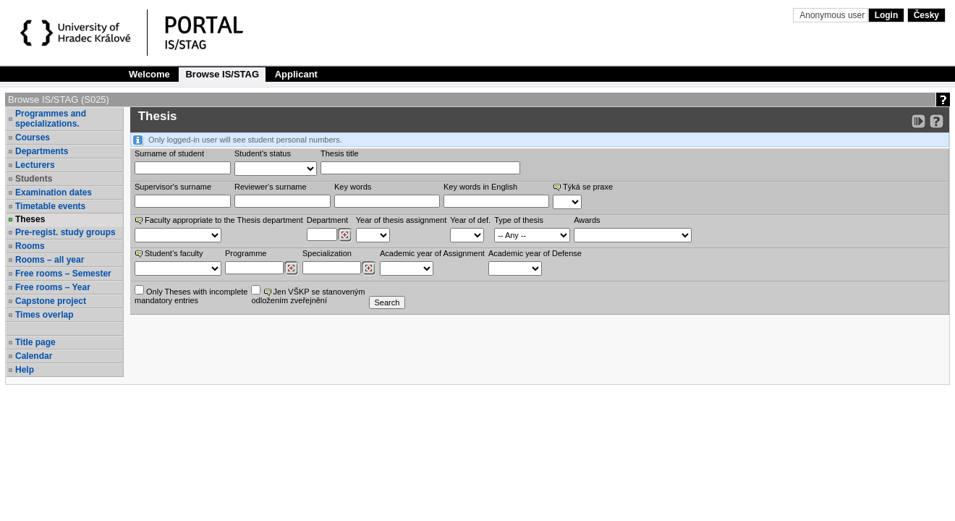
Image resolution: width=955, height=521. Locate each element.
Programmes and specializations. (50, 119)
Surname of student (169, 153)
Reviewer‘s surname (270, 186)
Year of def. (470, 220)
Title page (35, 342)
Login (887, 15)
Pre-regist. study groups (65, 232)
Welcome (149, 74)
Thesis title (340, 153)
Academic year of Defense (535, 253)
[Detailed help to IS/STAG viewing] (936, 121)
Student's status (262, 153)
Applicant (296, 74)
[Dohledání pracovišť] (344, 235)
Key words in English (480, 186)
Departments (41, 151)
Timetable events (50, 206)
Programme (245, 253)
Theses (30, 219)
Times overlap (44, 315)
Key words (352, 186)
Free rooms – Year (52, 287)
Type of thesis (518, 220)
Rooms (30, 246)
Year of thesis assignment (401, 220)
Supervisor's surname (173, 186)
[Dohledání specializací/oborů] (368, 268)
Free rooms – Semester (63, 273)
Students (33, 179)
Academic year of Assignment (432, 253)
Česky (926, 15)
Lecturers (35, 165)
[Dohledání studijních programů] (291, 268)
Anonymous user (833, 15)
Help (24, 370)
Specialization (327, 253)
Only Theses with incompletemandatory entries (191, 295)
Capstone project (50, 301)
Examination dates (53, 192)
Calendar (33, 356)
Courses (32, 137)
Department (327, 220)
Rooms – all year (49, 260)
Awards (587, 220)
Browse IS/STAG (222, 74)
